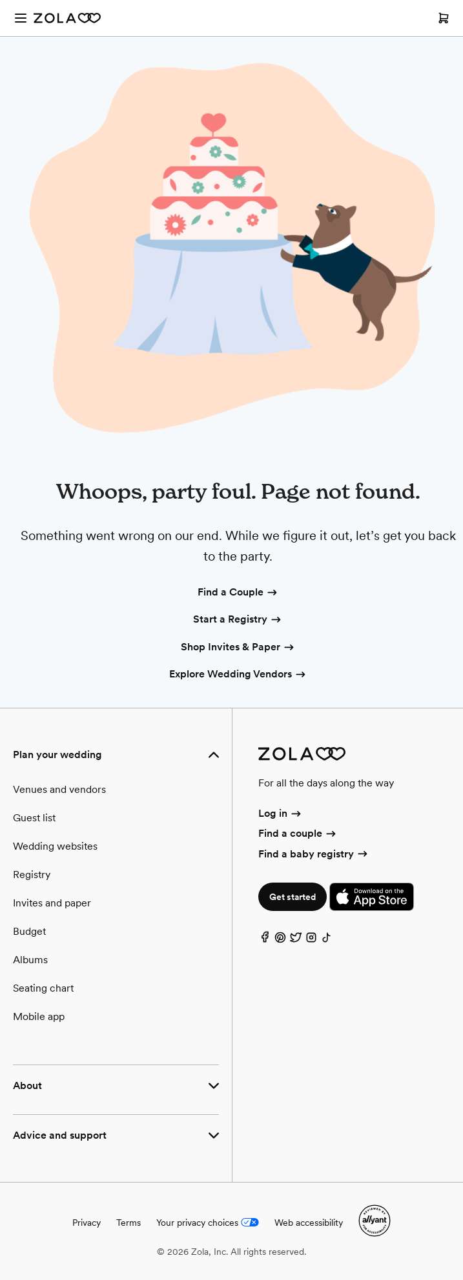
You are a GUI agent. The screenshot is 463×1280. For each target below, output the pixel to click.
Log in (280, 813)
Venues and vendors (59, 789)
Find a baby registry (313, 854)
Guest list (34, 818)
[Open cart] (443, 18)
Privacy (86, 1222)
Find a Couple (238, 593)
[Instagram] (311, 940)
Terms (128, 1222)
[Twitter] (295, 940)
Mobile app (39, 1016)
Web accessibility (308, 1222)
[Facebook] (264, 940)
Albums (30, 960)
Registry (31, 874)
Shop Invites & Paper (238, 648)
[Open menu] (20, 18)
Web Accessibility (0, 0)
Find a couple (298, 833)
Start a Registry (238, 620)
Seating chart (43, 988)
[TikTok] (326, 940)
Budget (29, 931)
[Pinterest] (280, 940)
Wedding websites (55, 846)
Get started (292, 897)
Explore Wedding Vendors (238, 675)
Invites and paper (52, 903)
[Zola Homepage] (67, 18)
